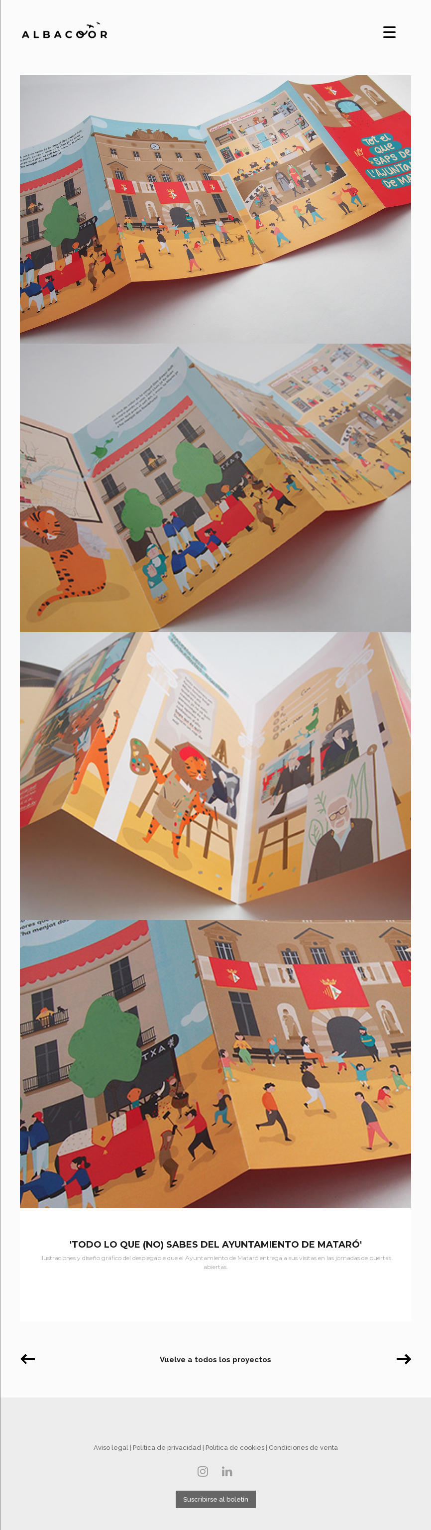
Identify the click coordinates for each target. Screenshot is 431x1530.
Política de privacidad (167, 1447)
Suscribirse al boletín (215, 1499)
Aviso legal (111, 1447)
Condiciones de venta (303, 1447)
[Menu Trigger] (389, 30)
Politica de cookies (235, 1447)
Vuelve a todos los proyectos (215, 1359)
